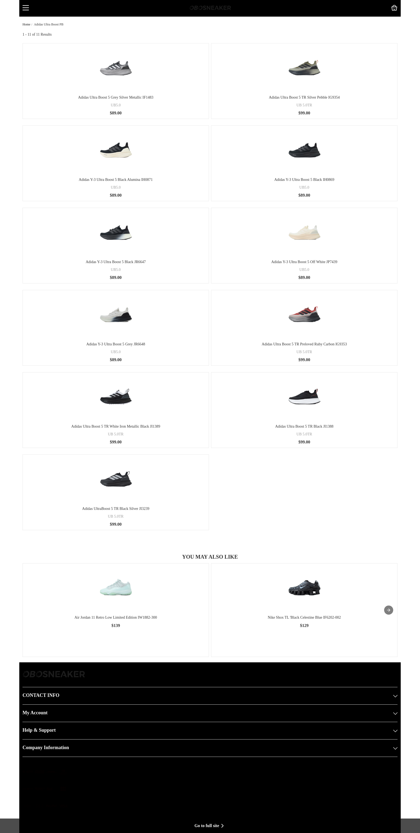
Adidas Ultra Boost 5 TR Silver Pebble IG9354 (304, 97)
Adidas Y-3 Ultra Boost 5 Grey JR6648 (115, 344)
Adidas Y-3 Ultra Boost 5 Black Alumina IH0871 (116, 180)
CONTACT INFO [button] (210, 696)
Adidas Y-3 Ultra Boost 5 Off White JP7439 (304, 262)
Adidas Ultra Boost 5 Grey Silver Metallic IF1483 (115, 97)
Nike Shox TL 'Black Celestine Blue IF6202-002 (304, 617)
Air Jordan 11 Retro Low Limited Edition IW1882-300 (115, 617)
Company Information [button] (210, 748)
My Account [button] (210, 713)
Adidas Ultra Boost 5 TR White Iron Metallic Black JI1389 (115, 426)
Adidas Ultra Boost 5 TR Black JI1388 (304, 426)
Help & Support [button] (210, 730)
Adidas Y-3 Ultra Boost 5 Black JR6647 (116, 262)
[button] (25, 8)
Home (26, 24)
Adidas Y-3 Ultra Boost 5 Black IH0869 (304, 180)
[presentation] (388, 610)
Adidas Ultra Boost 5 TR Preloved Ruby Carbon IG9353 (304, 344)
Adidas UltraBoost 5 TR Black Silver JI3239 (115, 509)
